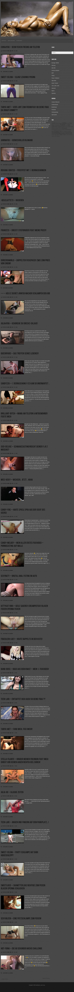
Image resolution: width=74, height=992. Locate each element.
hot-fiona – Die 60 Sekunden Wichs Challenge (21, 948)
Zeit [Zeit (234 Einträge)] (55, 136)
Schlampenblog (55, 112)
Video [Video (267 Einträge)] (67, 134)
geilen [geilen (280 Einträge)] (56, 126)
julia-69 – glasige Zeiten (12, 792)
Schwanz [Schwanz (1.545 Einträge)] (56, 132)
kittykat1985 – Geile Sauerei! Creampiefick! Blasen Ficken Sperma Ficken (24, 607)
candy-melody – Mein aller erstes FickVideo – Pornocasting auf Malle (22, 544)
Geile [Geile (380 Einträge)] (53, 126)
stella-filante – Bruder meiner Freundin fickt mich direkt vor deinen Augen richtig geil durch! (24, 761)
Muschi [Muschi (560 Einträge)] (64, 128)
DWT (53, 73)
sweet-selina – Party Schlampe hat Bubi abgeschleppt (19, 854)
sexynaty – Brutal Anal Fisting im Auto (19, 576)
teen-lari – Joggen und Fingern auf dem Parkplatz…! (25, 822)
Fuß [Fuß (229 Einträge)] (66, 125)
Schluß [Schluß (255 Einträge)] (69, 131)
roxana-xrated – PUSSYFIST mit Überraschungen (23, 170)
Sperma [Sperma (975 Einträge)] (68, 133)
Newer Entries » (46, 978)
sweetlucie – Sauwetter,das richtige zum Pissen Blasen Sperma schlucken (23, 887)
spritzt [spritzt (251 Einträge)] (53, 134)
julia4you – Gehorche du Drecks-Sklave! (19, 323)
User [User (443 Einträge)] (64, 134)
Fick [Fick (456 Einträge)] (70, 123)
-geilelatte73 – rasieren (12, 200)
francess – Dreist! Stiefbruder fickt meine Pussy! (23, 230)
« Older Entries (4, 979)
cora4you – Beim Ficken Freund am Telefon (20, 47)
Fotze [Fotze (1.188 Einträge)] (62, 124)
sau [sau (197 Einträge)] (62, 131)
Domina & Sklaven (55, 70)
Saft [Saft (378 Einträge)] (60, 131)
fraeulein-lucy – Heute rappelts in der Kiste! (21, 639)
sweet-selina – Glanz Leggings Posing (18, 77)
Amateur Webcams (55, 102)
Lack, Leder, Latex (55, 85)
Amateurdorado (11, 40)
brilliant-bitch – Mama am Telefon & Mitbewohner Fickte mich (24, 415)
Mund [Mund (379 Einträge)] (60, 128)
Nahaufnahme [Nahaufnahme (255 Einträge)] (55, 129)
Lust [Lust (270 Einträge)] (72, 126)
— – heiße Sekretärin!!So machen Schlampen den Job (25, 293)
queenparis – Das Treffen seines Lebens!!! (20, 353)
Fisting (53, 75)
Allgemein (10, 71)
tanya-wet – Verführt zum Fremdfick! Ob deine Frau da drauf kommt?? (25, 109)
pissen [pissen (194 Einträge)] (53, 131)
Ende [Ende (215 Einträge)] (68, 123)
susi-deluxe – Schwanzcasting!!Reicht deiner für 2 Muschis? (24, 448)
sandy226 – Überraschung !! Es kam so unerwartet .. (25, 383)
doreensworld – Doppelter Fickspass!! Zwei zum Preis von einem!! (25, 262)
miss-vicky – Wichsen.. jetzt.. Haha (17, 479)
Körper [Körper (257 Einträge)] (69, 126)
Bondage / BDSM (55, 62)
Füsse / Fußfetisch (55, 78)
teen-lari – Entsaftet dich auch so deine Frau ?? (23, 699)
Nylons (53, 90)
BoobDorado (19, 40)
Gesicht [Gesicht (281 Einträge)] (60, 126)
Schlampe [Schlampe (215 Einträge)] (65, 131)
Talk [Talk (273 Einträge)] (55, 134)
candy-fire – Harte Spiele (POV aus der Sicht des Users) (23, 511)
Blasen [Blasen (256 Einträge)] (57, 123)
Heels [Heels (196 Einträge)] (66, 126)
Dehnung (53, 65)
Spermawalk (54, 114)
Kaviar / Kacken (55, 83)
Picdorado (54, 109)
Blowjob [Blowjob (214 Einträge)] (60, 123)
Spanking (53, 93)
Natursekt (54, 88)
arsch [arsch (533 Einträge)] (53, 123)
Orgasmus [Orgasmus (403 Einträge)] (68, 129)
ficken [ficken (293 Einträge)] (53, 125)
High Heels (54, 80)
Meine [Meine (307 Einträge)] (56, 128)
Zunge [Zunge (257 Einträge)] (58, 136)
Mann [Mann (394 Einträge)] (53, 128)
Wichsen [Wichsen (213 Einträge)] (71, 134)
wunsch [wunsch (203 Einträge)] (53, 136)
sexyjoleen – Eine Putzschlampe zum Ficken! (21, 918)
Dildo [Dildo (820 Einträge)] (64, 123)
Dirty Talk (53, 67)
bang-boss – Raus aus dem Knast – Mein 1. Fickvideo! (25, 669)
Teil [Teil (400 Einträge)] (58, 134)
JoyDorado (38, 985)
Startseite (4, 40)
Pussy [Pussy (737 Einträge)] (56, 131)
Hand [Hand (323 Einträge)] (63, 126)
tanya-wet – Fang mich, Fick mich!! (16, 729)
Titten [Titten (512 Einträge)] (61, 134)
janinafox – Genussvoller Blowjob (17, 140)
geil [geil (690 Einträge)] (68, 125)
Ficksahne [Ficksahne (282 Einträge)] (57, 125)
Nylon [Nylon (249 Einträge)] (63, 129)
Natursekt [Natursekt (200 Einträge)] (60, 129)
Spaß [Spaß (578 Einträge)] (63, 133)
